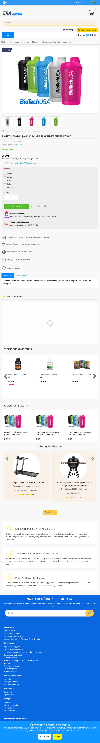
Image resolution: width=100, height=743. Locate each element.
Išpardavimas (9, 695)
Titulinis (4, 42)
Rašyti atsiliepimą (32, 163)
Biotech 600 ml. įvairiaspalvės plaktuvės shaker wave (52, 42)
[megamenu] (8, 35)
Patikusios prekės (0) (87, 30)
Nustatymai (45, 737)
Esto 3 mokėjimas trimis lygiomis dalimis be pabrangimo (25, 652)
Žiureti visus (50, 512)
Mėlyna (8, 177)
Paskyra (7, 702)
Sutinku (57, 737)
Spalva (7, 169)
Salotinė (8, 187)
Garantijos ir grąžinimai (13, 655)
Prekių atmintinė (10, 708)
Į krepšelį (16, 206)
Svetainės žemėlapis (12, 685)
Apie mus (7, 663)
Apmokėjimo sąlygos (12, 647)
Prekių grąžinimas (11, 682)
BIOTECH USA (17, 145)
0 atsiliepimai (18, 163)
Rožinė (8, 181)
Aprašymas (8, 275)
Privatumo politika (11, 669)
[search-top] (93, 23)
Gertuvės (25, 42)
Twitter (88, 35)
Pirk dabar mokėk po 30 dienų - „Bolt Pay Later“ (21, 661)
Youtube (95, 35)
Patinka (35, 206)
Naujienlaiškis (9, 711)
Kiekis (6, 192)
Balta (7, 184)
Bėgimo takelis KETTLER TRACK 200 (28, 482)
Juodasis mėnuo (10, 658)
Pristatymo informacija (12, 666)
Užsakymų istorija (11, 705)
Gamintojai (8, 692)
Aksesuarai (15, 42)
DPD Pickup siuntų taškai (13, 649)
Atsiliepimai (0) (22, 275)
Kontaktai (7, 679)
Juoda (8, 174)
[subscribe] (89, 613)
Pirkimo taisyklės (10, 672)
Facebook (91, 35)
